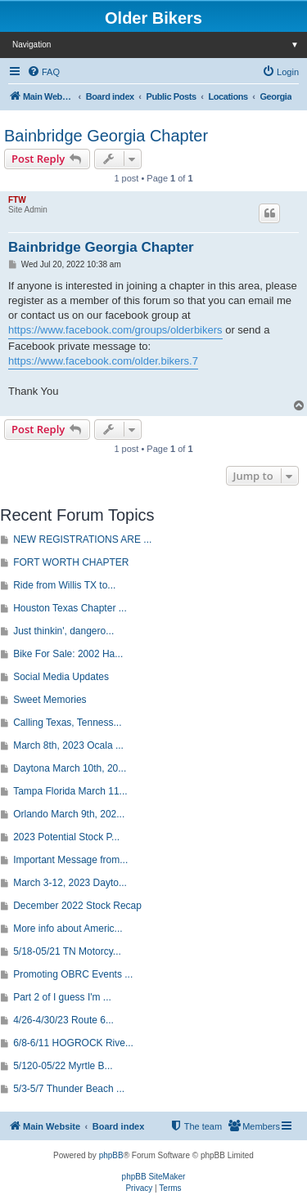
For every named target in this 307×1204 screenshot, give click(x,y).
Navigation (159, 44)
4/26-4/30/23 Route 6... (63, 1020)
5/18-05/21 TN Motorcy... (67, 951)
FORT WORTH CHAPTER (71, 562)
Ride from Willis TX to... (64, 585)
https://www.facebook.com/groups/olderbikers (115, 330)
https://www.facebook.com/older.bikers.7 (103, 361)
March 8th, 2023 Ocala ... (68, 745)
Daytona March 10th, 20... (69, 768)
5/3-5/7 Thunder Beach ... (68, 1088)
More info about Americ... (67, 928)
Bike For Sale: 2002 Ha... (68, 654)
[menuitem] (43, 72)
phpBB (111, 1155)
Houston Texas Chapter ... (70, 608)
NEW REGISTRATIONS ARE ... (82, 539)
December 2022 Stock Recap (77, 905)
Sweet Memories (49, 699)
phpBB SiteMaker (154, 1176)
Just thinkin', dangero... (63, 631)
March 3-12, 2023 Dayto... (70, 882)
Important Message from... (70, 860)
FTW (17, 199)
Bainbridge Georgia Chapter (106, 136)
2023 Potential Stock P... (66, 837)
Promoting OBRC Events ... (73, 974)
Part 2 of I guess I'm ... (62, 997)
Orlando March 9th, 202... (68, 814)
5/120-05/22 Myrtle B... (62, 1066)
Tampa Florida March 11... (70, 791)
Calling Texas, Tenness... (67, 722)
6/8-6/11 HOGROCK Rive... (73, 1043)
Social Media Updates (61, 677)
